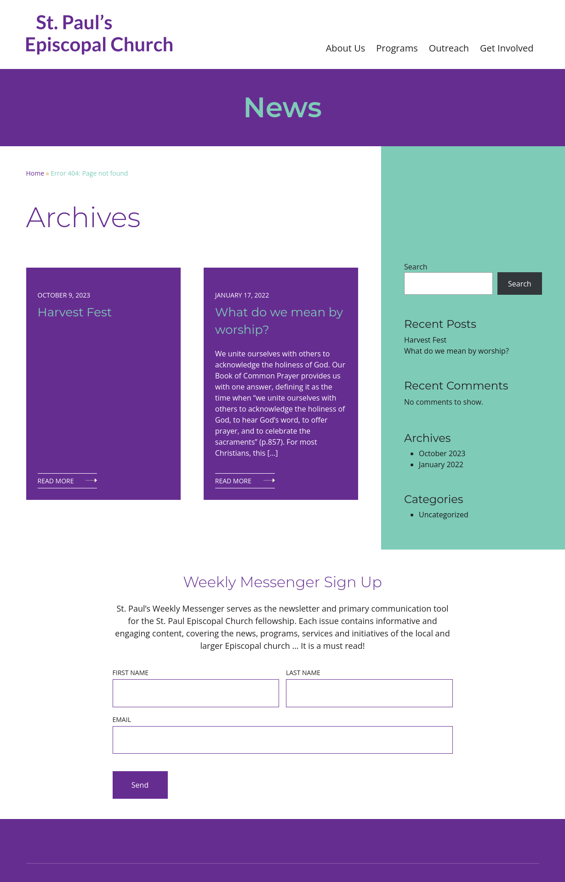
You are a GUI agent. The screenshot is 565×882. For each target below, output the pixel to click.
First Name (131, 672)
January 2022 (441, 464)
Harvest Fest (75, 312)
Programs (396, 48)
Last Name (303, 672)
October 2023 (442, 453)
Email (122, 719)
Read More (56, 480)
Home (35, 173)
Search (416, 267)
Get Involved (506, 48)
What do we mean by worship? (279, 321)
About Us (345, 48)
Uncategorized (443, 515)
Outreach (449, 48)
